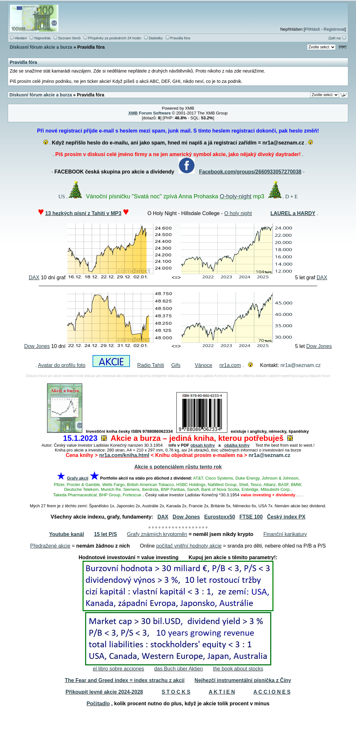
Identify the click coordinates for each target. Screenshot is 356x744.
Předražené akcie (50, 546)
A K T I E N (222, 692)
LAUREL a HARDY (293, 213)
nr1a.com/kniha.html (124, 455)
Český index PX (286, 517)
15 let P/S (105, 534)
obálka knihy (237, 445)
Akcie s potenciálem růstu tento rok (178, 467)
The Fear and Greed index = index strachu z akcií (124, 680)
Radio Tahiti (150, 365)
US (61, 196)
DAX (34, 277)
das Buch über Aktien (178, 668)
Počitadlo (98, 703)
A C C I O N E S (272, 692)
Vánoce (203, 365)
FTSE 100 (251, 517)
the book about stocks (238, 668)
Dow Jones (37, 346)
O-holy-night (236, 196)
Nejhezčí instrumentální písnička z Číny (242, 680)
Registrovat (334, 29)
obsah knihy (202, 445)
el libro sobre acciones (118, 668)
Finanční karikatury (285, 534)
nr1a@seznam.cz (301, 365)
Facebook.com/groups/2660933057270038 (250, 171)
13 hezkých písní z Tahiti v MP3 (83, 213)
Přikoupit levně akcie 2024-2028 (104, 692)
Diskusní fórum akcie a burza (41, 47)
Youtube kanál (66, 534)
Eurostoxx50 (219, 517)
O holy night (238, 213)
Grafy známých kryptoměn (157, 534)
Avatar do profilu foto (61, 365)
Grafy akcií (77, 478)
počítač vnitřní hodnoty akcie (189, 546)
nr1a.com (230, 365)
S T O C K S (176, 692)
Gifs (175, 365)
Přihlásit (312, 29)
